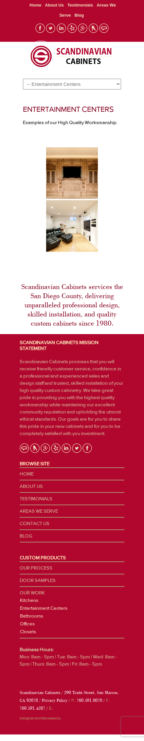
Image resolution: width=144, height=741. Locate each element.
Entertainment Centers (43, 608)
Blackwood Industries (78, 718)
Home (35, 5)
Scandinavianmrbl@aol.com (79, 708)
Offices (27, 624)
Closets (28, 632)
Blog (79, 15)
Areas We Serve (39, 511)
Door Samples (38, 580)
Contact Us (34, 523)
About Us (54, 5)
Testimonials (80, 5)
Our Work (32, 593)
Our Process (36, 568)
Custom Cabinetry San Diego (69, 56)
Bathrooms (31, 616)
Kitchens (29, 600)
